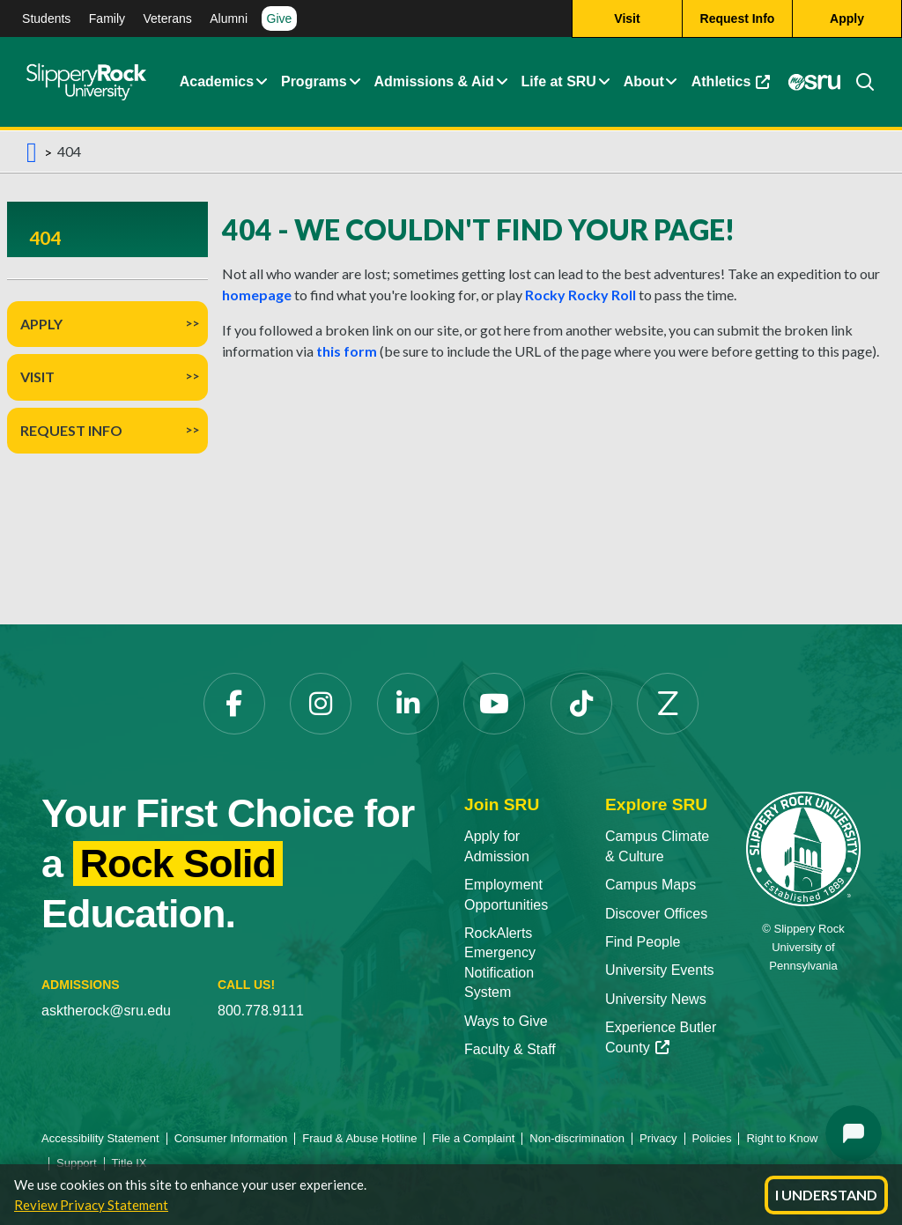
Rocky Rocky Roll (580, 294)
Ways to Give (506, 1021)
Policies (712, 1138)
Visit (37, 376)
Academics (217, 81)
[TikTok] (581, 703)
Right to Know (781, 1138)
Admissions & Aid (433, 81)
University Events (659, 970)
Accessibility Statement (100, 1138)
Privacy (658, 1138)
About (644, 81)
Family (107, 18)
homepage (257, 294)
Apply (41, 323)
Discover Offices (656, 913)
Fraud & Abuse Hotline (359, 1138)
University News (655, 999)
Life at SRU (558, 81)
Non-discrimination (577, 1138)
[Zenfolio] (668, 703)
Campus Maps (650, 884)
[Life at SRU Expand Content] (603, 82)
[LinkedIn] (408, 703)
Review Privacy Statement (91, 1205)
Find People (642, 941)
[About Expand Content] (354, 82)
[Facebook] (234, 703)
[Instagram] (320, 703)
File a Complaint (473, 1138)
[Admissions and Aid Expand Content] (502, 82)
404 (45, 237)
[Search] (858, 81)
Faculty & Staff (510, 1049)
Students (46, 18)
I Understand (826, 1194)
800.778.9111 (261, 1010)
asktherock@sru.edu (106, 1010)
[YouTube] (494, 703)
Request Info (71, 430)
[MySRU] (814, 81)
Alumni (229, 18)
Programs (314, 81)
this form (346, 351)
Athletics (731, 81)
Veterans (167, 18)
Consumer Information (231, 1138)
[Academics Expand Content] (262, 82)
